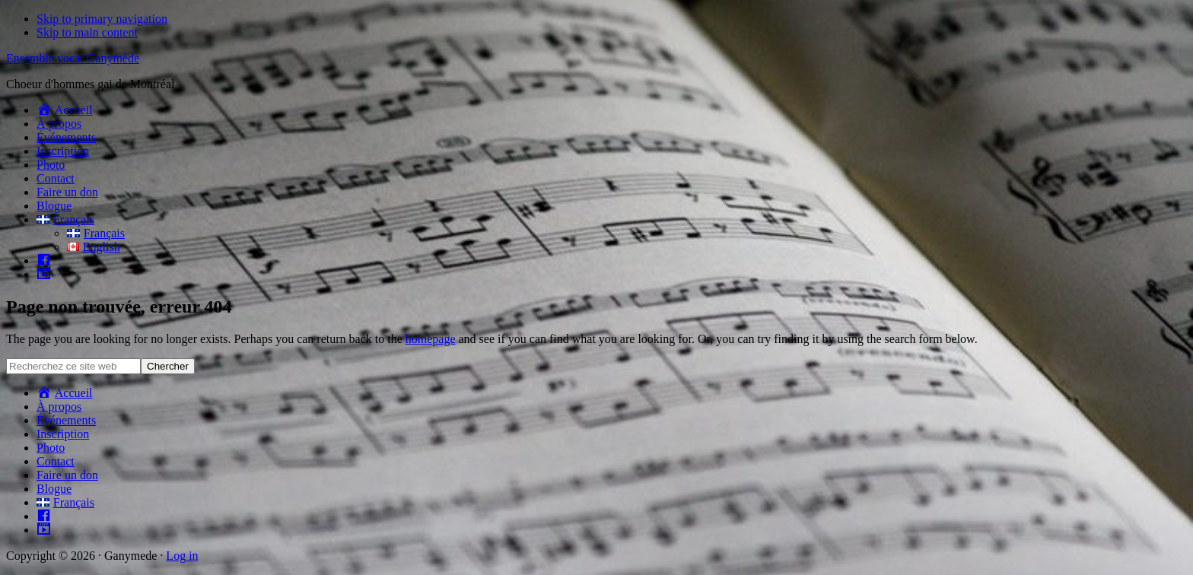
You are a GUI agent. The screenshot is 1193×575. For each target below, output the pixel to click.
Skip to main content (87, 32)
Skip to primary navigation (102, 18)
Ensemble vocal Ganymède (72, 58)
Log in (182, 555)
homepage (431, 338)
